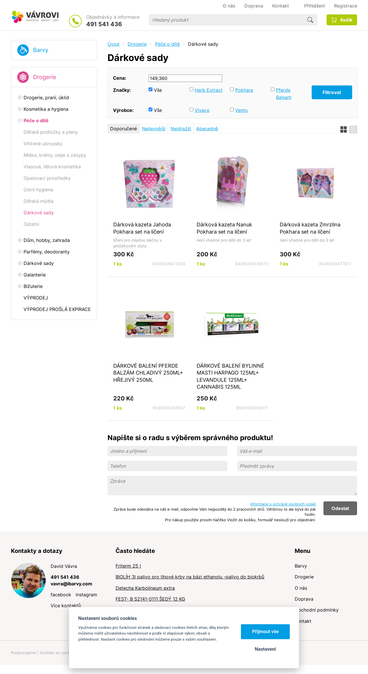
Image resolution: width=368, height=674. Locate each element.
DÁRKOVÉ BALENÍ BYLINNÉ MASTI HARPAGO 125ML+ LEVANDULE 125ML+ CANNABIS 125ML (230, 376)
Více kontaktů (66, 605)
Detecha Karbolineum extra (145, 588)
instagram (86, 594)
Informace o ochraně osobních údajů (283, 504)
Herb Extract (209, 90)
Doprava (304, 599)
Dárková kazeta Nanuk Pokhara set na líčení (224, 228)
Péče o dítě (167, 44)
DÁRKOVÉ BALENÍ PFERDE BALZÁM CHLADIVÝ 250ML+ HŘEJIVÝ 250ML (148, 372)
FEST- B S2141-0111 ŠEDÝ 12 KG (150, 599)
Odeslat (340, 508)
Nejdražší (180, 128)
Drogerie (44, 77)
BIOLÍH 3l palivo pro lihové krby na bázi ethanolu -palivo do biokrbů (190, 577)
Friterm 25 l (128, 566)
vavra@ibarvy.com (71, 584)
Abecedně (207, 128)
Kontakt (303, 621)
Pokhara (244, 90)
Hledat (310, 20)
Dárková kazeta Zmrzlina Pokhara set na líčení (310, 228)
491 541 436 (104, 24)
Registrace (345, 6)
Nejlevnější (153, 128)
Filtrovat (332, 92)
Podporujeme (23, 652)
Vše (158, 90)
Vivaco (202, 110)
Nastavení (265, 649)
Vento (241, 110)
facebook (61, 594)
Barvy (40, 50)
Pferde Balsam (284, 93)
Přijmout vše (265, 631)
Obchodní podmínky (317, 610)
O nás (301, 588)
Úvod (113, 44)
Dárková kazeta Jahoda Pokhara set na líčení (142, 228)
